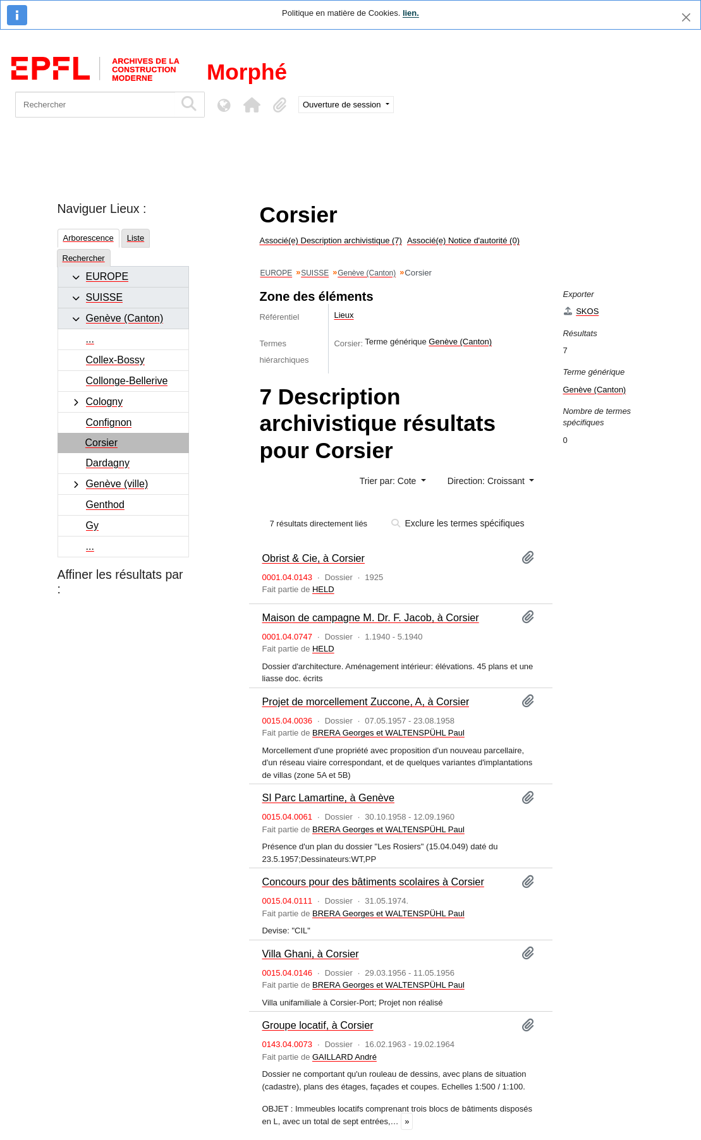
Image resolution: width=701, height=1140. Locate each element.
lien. (411, 13)
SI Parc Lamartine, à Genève (328, 797)
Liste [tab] (135, 238)
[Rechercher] (95, 105)
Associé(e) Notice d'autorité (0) (463, 240)
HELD (323, 589)
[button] (251, 105)
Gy (92, 525)
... (90, 339)
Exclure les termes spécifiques (458, 523)
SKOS (581, 311)
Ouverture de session (343, 104)
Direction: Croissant (487, 481)
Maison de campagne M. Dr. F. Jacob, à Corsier (370, 617)
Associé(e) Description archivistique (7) (330, 240)
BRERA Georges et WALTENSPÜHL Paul (388, 732)
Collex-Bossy (115, 360)
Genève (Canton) (125, 318)
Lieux (343, 315)
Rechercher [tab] (84, 258)
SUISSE (104, 297)
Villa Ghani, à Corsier (310, 953)
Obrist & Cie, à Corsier (313, 558)
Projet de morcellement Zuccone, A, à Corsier (365, 701)
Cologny (104, 401)
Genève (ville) (117, 483)
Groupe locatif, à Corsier (317, 1025)
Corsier (101, 442)
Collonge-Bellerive (127, 380)
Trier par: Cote (389, 481)
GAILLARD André (344, 1057)
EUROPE (107, 276)
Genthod (105, 504)
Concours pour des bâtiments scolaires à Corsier (373, 881)
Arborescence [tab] (88, 238)
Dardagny (108, 463)
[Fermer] (686, 17)
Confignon (109, 422)
